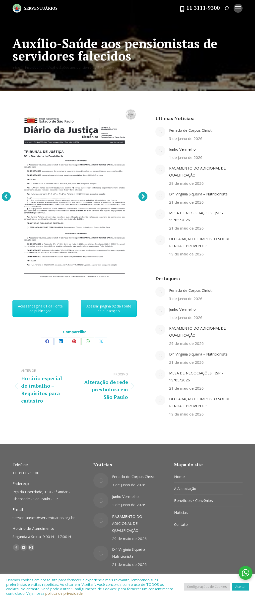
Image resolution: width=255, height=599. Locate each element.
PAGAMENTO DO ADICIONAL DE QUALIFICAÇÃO (197, 172)
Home (179, 476)
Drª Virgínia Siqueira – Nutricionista (198, 193)
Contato (181, 524)
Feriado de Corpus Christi (190, 130)
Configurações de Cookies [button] (207, 586)
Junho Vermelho (182, 149)
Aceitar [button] (240, 586)
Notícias (181, 512)
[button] (6, 196)
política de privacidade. (64, 593)
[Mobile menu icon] (238, 8)
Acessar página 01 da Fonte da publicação (40, 308)
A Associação (185, 488)
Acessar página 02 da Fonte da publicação (108, 308)
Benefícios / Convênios (193, 500)
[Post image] (160, 132)
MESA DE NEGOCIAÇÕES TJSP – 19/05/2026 (196, 216)
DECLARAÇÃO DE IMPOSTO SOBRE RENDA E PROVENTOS (199, 242)
